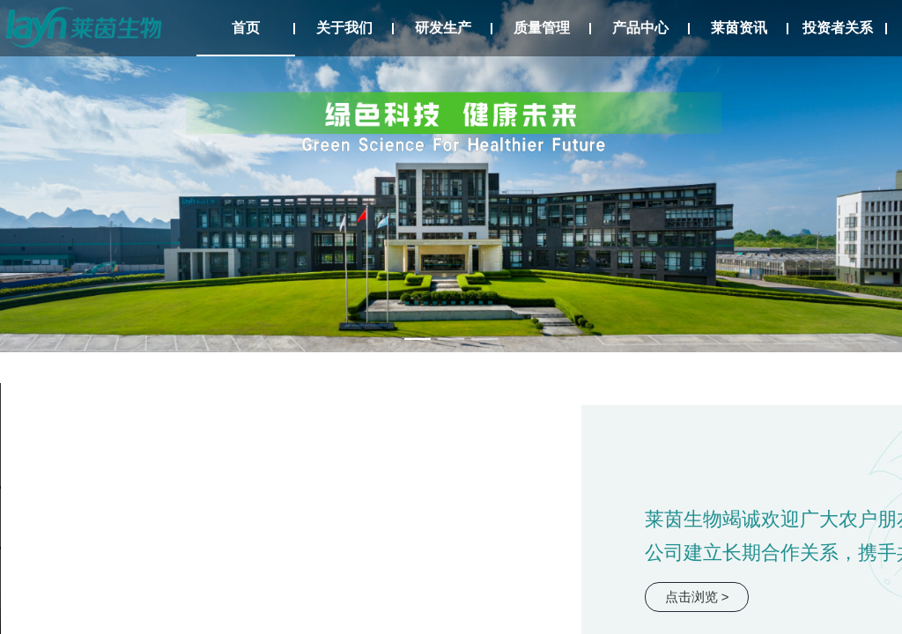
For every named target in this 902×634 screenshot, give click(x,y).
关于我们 (344, 27)
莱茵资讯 (739, 27)
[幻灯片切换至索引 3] (484, 339)
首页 (246, 27)
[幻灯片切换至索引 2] (451, 339)
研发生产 (443, 27)
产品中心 (640, 27)
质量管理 (542, 27)
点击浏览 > (697, 596)
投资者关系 (837, 27)
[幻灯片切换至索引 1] (417, 339)
